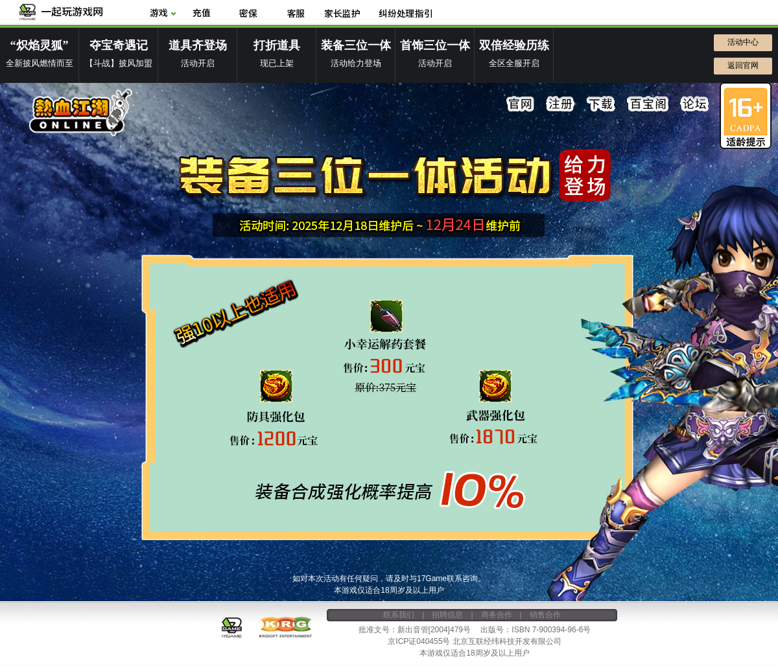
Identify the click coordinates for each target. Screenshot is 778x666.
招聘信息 (447, 614)
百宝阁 (647, 104)
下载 (601, 104)
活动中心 (743, 42)
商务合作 (496, 614)
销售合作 (545, 614)
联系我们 (398, 614)
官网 (521, 104)
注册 (561, 104)
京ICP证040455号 (419, 641)
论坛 (694, 104)
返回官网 (743, 65)
